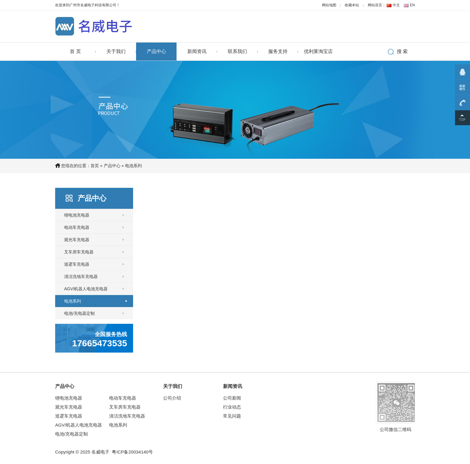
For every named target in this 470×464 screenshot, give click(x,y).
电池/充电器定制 (79, 313)
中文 (396, 5)
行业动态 (232, 406)
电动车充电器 (76, 227)
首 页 (75, 51)
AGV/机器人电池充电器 (86, 288)
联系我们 (237, 51)
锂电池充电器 (76, 215)
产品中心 (156, 51)
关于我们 (116, 51)
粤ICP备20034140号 (132, 451)
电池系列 (133, 165)
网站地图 (329, 5)
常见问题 (232, 415)
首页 (95, 165)
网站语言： (377, 5)
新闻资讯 (197, 51)
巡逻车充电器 (76, 264)
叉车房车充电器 (79, 252)
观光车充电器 (76, 239)
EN (412, 5)
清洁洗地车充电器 (81, 276)
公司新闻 (232, 397)
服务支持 (277, 51)
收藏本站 (352, 5)
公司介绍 (172, 397)
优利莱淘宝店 (318, 51)
